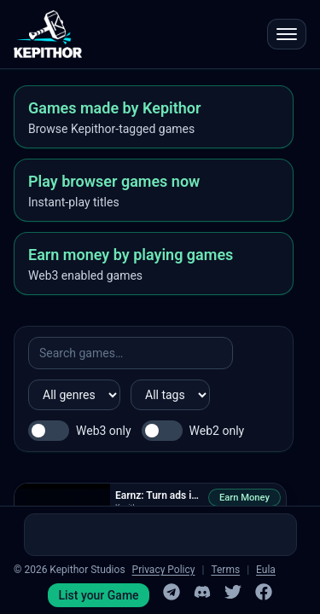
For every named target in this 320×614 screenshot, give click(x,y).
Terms (225, 570)
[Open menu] (286, 34)
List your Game (98, 595)
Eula (266, 570)
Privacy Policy (163, 570)
